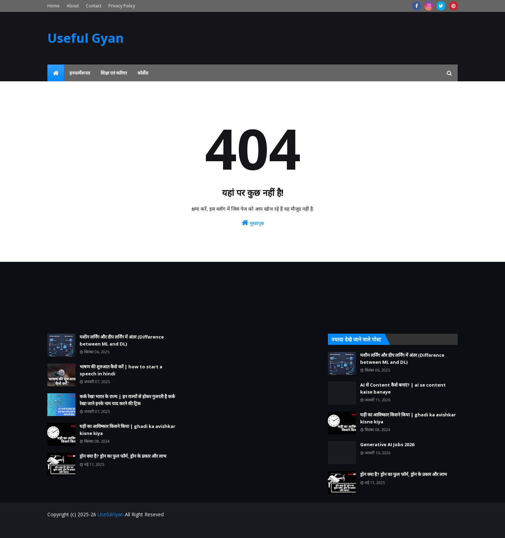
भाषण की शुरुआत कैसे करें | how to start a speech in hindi (121, 370)
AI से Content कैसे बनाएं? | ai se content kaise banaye (403, 388)
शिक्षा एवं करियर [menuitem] (114, 73)
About (73, 6)
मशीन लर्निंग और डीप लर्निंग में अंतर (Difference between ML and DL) (122, 340)
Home (53, 6)
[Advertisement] (112, 298)
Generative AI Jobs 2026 (387, 444)
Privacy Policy (121, 6)
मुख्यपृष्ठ (253, 222)
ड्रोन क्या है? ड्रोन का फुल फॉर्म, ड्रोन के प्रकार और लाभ (123, 456)
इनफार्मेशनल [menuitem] (79, 73)
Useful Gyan (85, 38)
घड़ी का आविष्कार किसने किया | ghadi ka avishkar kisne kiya (127, 429)
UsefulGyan (110, 514)
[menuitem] (55, 72)
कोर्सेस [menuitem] (142, 73)
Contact (93, 6)
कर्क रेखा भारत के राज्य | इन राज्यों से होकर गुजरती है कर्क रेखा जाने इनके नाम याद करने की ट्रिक (127, 400)
